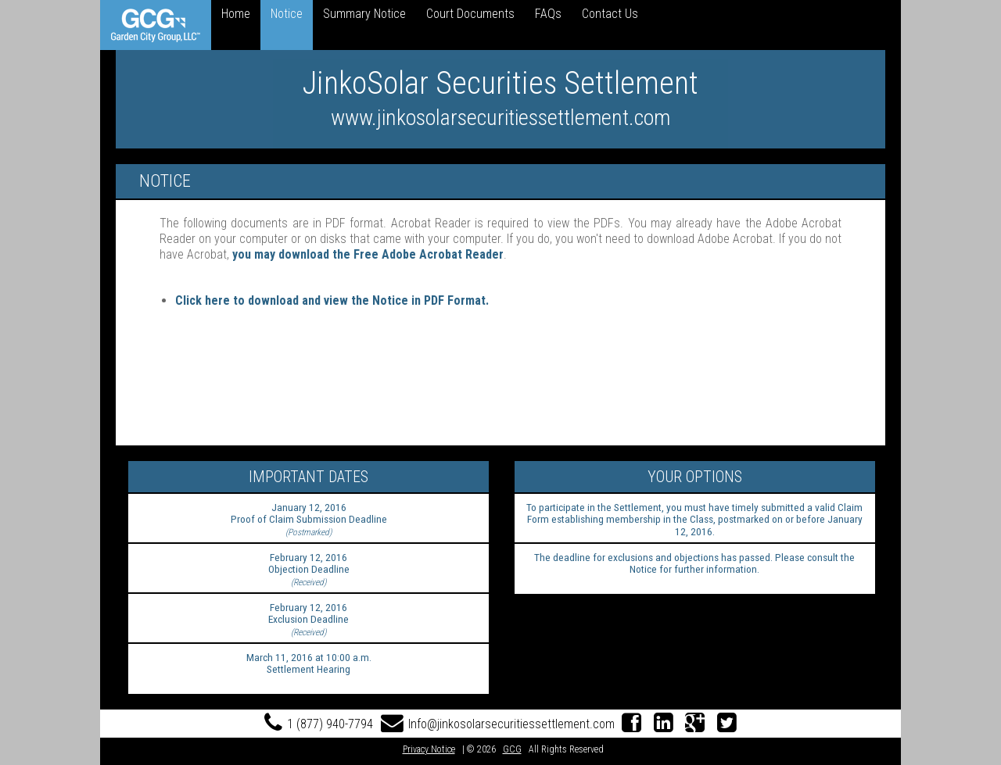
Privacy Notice (429, 749)
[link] (155, 25)
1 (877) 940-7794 (318, 724)
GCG (512, 749)
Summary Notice (364, 13)
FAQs (548, 13)
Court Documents (470, 13)
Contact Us (610, 13)
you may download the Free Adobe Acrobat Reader (368, 254)
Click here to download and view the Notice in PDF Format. (332, 300)
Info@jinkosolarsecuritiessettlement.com (498, 724)
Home (235, 13)
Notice (287, 13)
